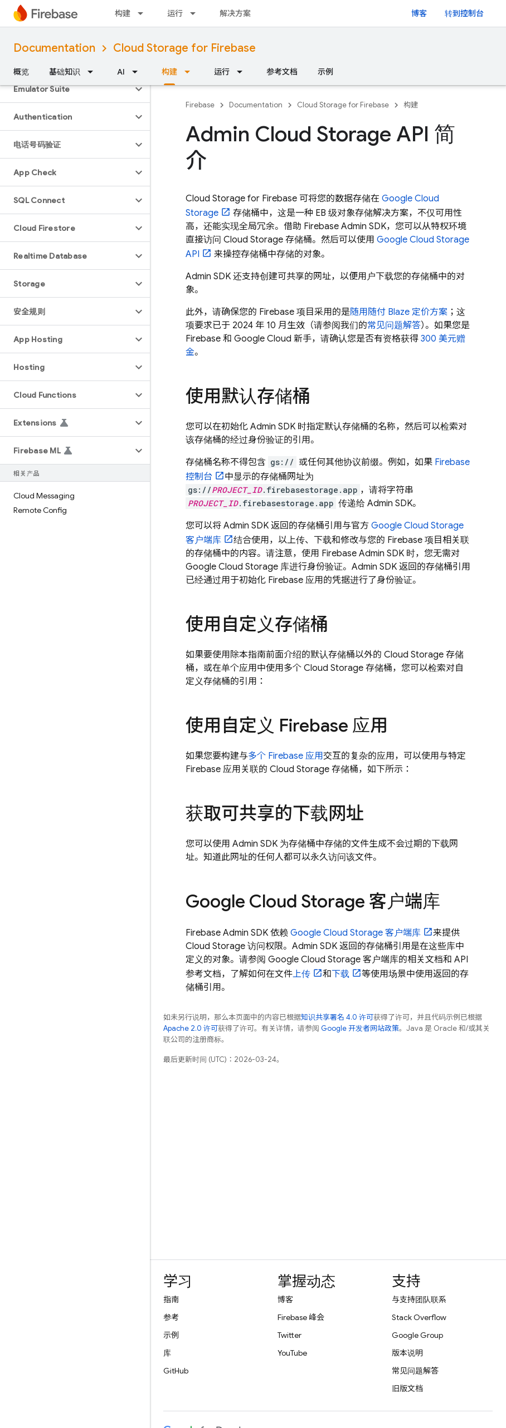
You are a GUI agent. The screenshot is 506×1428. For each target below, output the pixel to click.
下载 (340, 974)
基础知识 (64, 72)
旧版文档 (407, 1388)
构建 (122, 13)
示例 (325, 72)
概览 (21, 72)
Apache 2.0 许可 (190, 1028)
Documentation (54, 48)
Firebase (200, 105)
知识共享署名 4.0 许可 (337, 1017)
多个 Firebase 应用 (285, 756)
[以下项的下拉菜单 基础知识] (93, 71)
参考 (171, 1317)
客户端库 (355, 932)
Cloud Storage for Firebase (184, 48)
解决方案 (235, 13)
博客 (419, 13)
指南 (171, 1299)
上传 (301, 974)
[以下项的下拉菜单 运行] (196, 13)
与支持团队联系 (419, 1299)
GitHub (175, 1371)
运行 (175, 13)
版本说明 (407, 1353)
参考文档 (282, 72)
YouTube (292, 1353)
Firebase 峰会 (301, 1317)
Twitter (289, 1335)
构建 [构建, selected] (169, 72)
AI (121, 72)
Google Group (417, 1335)
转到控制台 (464, 13)
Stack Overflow (419, 1317)
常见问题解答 (394, 325)
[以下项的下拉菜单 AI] (138, 71)
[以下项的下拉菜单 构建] (143, 13)
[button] (66, 89)
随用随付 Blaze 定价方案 (398, 312)
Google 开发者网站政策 (360, 1028)
